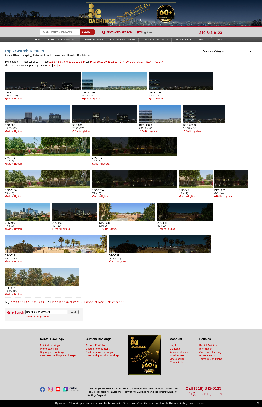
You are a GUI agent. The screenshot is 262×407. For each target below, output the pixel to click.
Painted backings (50, 345)
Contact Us (176, 362)
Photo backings (49, 348)
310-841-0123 (210, 33)
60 (59, 65)
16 (91, 61)
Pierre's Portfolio (95, 345)
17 (94, 61)
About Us (204, 40)
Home (38, 40)
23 (116, 61)
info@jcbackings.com (204, 394)
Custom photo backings (99, 352)
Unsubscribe (177, 358)
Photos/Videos (183, 40)
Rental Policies (208, 345)
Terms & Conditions (210, 358)
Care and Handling (210, 352)
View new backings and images (58, 355)
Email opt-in (177, 355)
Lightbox (147, 32)
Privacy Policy (207, 355)
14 (84, 61)
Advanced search (180, 352)
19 (101, 61)
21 (109, 61)
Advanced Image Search (37, 316)
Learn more (196, 403)
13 (80, 61)
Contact (220, 40)
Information (205, 348)
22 (112, 61)
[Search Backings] (60, 32)
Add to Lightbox (13, 98)
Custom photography (98, 348)
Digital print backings (52, 352)
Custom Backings (93, 40)
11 (73, 61)
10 (69, 61)
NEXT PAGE (154, 61)
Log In (173, 345)
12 (77, 61)
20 (105, 61)
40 (54, 65)
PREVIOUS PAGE (131, 61)
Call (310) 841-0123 (203, 388)
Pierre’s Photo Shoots (155, 40)
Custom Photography (122, 40)
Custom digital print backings (102, 355)
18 (98, 61)
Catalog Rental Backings (62, 40)
